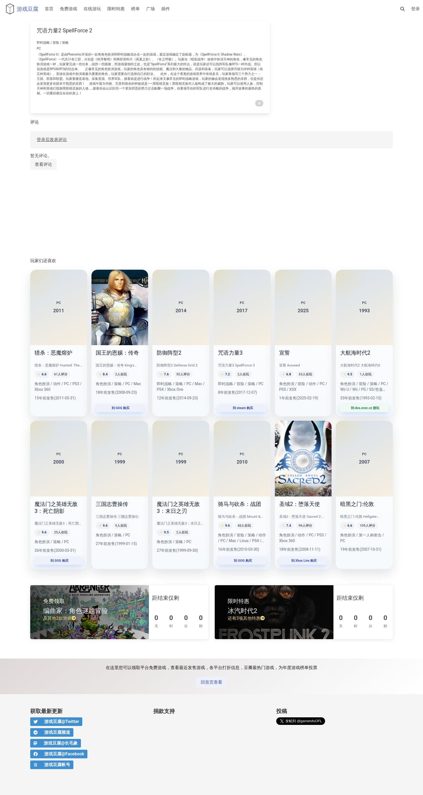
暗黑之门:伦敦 (357, 504)
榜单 (135, 8)
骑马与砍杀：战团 (239, 504)
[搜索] (402, 9)
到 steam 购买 (242, 408)
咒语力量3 (230, 352)
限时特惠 (116, 8)
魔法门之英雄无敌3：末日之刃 (178, 507)
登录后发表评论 (52, 139)
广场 (150, 8)
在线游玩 (92, 8)
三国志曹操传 (112, 504)
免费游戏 (68, 8)
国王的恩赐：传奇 (117, 352)
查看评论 (43, 164)
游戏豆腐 (20, 9)
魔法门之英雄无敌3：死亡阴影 (56, 507)
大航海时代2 (355, 352)
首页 (49, 8)
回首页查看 (211, 682)
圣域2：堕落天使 (299, 504)
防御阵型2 (169, 352)
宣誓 (284, 352)
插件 (165, 8)
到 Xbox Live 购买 (303, 561)
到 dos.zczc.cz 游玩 (364, 408)
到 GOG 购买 (120, 408)
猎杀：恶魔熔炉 (53, 352)
